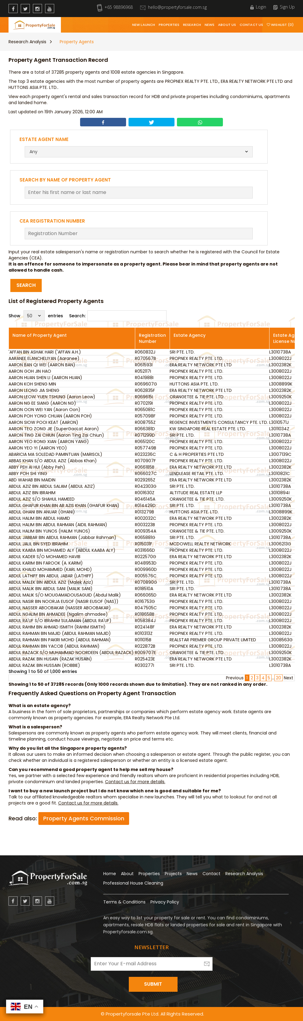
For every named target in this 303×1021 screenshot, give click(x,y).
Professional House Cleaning (133, 883)
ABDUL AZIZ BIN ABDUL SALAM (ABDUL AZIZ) (52, 486)
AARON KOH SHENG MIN (32, 384)
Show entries (36, 315)
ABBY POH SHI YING (28, 473)
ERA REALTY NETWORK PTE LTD (201, 365)
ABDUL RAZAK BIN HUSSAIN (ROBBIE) (44, 665)
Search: (118, 315)
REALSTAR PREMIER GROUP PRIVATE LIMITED (213, 640)
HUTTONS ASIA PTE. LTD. (194, 384)
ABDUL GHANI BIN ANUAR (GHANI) (42, 512)
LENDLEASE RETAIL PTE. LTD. (197, 473)
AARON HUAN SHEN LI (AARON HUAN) (45, 378)
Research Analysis (27, 42)
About (127, 874)
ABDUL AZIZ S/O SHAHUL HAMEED (42, 499)
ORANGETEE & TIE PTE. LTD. (197, 397)
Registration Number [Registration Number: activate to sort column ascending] (152, 338)
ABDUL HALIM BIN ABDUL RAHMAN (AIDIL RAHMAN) (58, 525)
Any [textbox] (33, 152)
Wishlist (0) (280, 24)
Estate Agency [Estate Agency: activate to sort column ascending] (190, 335)
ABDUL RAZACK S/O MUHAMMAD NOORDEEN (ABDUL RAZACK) (71, 653)
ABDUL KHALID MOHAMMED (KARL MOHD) (50, 569)
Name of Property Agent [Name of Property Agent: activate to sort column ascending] (39, 335)
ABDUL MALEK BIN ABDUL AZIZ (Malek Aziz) (51, 582)
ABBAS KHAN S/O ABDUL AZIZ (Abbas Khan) (53, 461)
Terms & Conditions (124, 902)
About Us (227, 24)
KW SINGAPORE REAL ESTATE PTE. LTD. (208, 429)
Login (258, 7)
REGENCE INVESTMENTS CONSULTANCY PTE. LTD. (219, 422)
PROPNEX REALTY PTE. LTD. (196, 358)
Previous (235, 678)
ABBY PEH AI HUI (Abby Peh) (37, 467)
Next (288, 678)
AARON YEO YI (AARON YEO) (38, 448)
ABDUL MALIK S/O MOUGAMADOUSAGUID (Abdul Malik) (65, 595)
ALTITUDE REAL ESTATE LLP (196, 493)
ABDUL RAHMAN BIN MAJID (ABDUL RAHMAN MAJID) (60, 633)
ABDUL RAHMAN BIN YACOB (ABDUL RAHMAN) (54, 646)
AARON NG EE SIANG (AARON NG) (42, 403)
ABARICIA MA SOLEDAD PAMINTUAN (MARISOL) (55, 454)
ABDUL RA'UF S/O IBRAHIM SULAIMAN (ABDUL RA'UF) (60, 621)
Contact (211, 874)
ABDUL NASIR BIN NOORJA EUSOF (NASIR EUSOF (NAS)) (63, 601)
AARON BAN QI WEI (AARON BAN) (42, 365)
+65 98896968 (115, 7)
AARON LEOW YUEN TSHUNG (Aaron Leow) (52, 397)
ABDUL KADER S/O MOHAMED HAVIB (44, 557)
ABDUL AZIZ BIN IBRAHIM (32, 493)
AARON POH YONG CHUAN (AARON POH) (50, 416)
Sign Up (284, 7)
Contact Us (251, 24)
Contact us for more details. (135, 782)
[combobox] (139, 151)
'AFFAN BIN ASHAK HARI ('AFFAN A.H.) (45, 352)
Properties (169, 24)
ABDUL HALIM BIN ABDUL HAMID (39, 518)
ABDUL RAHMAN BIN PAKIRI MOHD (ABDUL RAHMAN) (60, 640)
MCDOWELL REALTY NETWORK (200, 544)
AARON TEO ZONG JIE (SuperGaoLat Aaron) (54, 429)
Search (26, 285)
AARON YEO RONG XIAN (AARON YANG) (49, 441)
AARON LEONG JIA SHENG (34, 390)
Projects (173, 874)
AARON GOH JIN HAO (30, 371)
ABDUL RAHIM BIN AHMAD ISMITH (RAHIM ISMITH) (57, 627)
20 (278, 678)
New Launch (143, 24)
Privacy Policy (164, 902)
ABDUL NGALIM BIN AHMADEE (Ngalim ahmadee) (58, 614)
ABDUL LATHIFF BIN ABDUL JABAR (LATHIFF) (51, 576)
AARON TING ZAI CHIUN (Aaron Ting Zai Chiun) (56, 435)
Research (192, 24)
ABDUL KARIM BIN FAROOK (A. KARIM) (46, 563)
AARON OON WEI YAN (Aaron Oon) (44, 410)
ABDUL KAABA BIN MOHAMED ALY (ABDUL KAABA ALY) (62, 550)
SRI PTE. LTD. (182, 352)
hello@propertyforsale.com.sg (173, 7)
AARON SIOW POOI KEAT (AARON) (43, 422)
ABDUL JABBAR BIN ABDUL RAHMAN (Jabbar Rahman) (62, 537)
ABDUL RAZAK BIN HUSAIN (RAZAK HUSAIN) (50, 659)
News (209, 24)
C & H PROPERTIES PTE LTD (197, 454)
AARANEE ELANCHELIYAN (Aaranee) (44, 358)
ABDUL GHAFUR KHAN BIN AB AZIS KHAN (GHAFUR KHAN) (64, 505)
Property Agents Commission (83, 818)
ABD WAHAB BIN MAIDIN (32, 480)
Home (109, 874)
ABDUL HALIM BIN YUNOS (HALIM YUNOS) (49, 531)
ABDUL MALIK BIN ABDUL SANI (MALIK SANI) (51, 589)
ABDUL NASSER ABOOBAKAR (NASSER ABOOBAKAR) (60, 608)
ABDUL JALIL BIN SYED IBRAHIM (38, 544)
